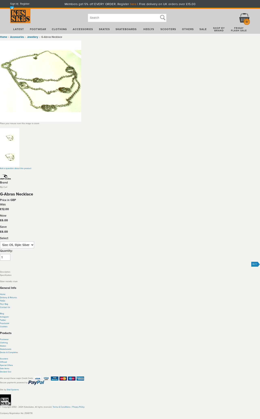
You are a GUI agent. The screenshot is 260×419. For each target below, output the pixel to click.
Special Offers (6, 365)
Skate (2, 349)
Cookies (4, 326)
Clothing (4, 343)
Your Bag (4, 304)
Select (4, 238)
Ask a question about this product (15, 168)
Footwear (4, 339)
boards (8, 349)
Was (3, 204)
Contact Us (5, 307)
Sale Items (4, 368)
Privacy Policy (78, 407)
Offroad (3, 362)
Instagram (4, 317)
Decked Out (5, 372)
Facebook (4, 323)
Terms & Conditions (61, 407)
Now (3, 215)
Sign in (14, 3)
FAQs (2, 301)
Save (3, 226)
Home (3, 37)
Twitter (3, 320)
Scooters (4, 359)
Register (24, 3)
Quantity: (6, 250)
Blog (2, 313)
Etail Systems (13, 389)
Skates (3, 346)
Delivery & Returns (8, 297)
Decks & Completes (9, 352)
